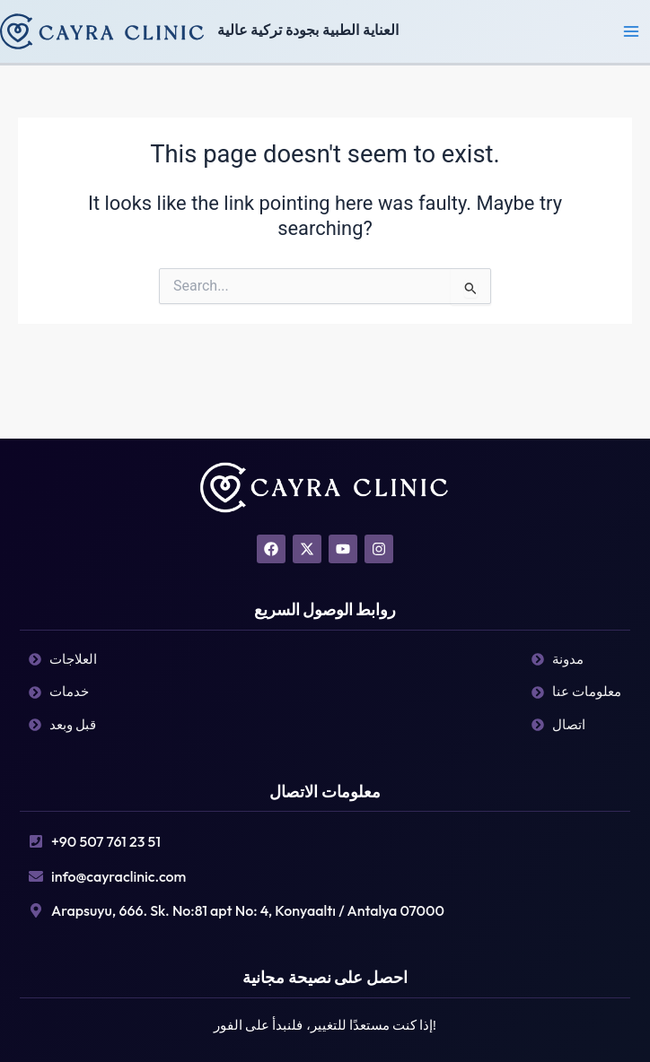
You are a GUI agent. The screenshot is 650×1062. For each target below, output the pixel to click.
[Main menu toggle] (631, 31)
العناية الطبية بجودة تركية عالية (308, 30)
